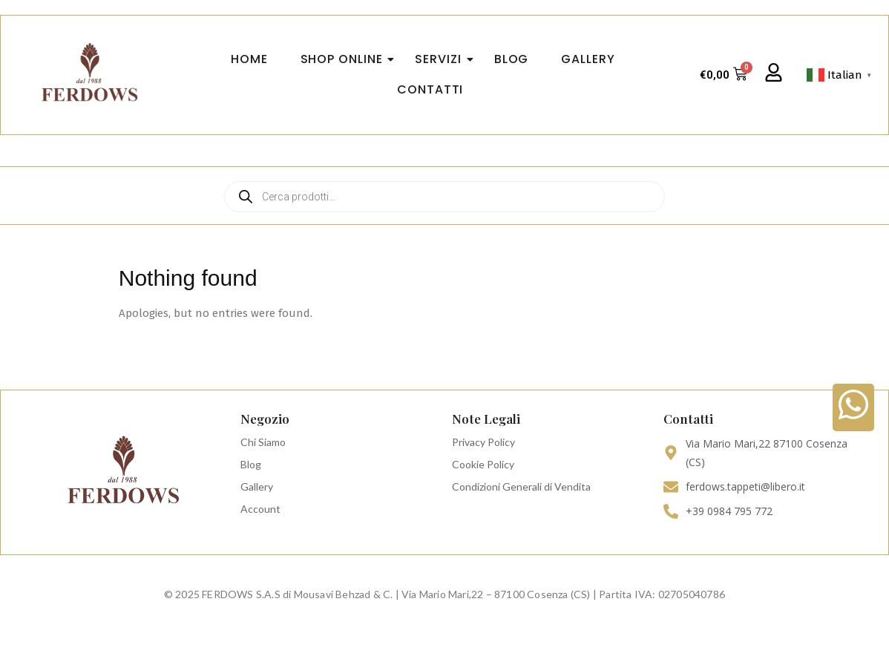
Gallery (256, 486)
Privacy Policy (483, 442)
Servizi (442, 59)
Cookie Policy (483, 464)
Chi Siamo (263, 442)
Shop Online (346, 59)
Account (260, 508)
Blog (250, 464)
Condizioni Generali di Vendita (521, 486)
